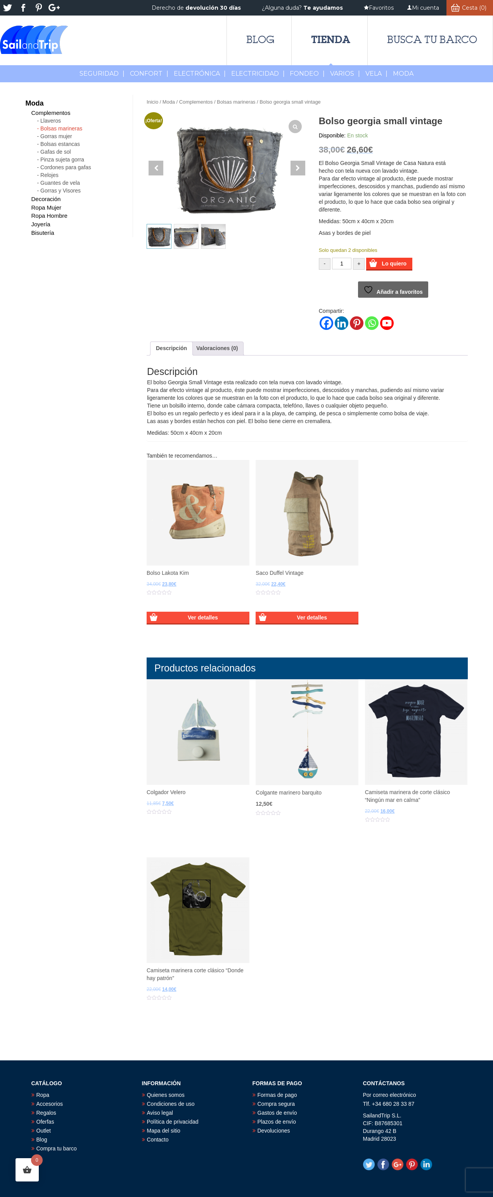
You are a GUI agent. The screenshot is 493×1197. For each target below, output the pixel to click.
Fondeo (307, 73)
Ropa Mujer (46, 207)
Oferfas (45, 1122)
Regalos (46, 1113)
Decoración (46, 199)
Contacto (158, 1139)
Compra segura (276, 1104)
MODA (403, 73)
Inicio (152, 102)
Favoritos (381, 7)
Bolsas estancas (60, 144)
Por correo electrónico (389, 1095)
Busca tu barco (432, 39)
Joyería (40, 224)
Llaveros (50, 121)
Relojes (49, 175)
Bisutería (42, 232)
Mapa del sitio (163, 1131)
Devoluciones (274, 1131)
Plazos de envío (277, 1122)
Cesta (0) (474, 7)
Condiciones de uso (171, 1104)
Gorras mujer (56, 136)
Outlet (43, 1131)
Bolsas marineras (236, 102)
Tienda (330, 39)
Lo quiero (394, 263)
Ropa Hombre (49, 215)
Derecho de (196, 7)
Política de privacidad (173, 1122)
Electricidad (258, 73)
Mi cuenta (425, 7)
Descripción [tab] (171, 348)
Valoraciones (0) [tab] (217, 348)
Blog (260, 39)
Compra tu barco (56, 1148)
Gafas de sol (55, 152)
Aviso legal (160, 1113)
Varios (345, 73)
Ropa (42, 1095)
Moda (169, 102)
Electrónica (200, 73)
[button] (298, 168)
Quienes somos (166, 1095)
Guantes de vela (60, 183)
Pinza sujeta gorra (62, 159)
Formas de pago (277, 1095)
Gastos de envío (277, 1113)
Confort (149, 73)
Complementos (196, 102)
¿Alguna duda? (302, 7)
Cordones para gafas (65, 167)
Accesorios (49, 1104)
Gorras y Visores (60, 190)
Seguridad (102, 73)
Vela (376, 73)
